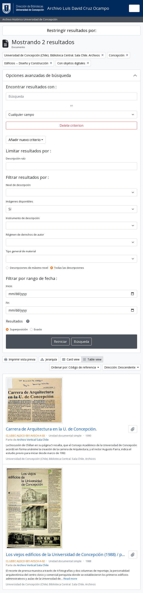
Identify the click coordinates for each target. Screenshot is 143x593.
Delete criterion (71, 125)
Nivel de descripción (18, 185)
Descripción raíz (16, 158)
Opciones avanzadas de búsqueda (38, 75)
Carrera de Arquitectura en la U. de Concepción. (51, 429)
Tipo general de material (21, 251)
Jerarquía (49, 359)
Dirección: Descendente (120, 367)
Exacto (38, 329)
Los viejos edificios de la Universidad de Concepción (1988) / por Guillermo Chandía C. (66, 554)
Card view (71, 359)
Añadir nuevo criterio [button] (25, 140)
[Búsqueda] (71, 96)
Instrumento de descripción (23, 218)
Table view (92, 359)
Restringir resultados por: (71, 30)
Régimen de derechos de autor (25, 234)
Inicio (9, 286)
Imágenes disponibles (19, 201)
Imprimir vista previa (19, 359)
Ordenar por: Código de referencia (74, 367)
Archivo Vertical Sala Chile (33, 439)
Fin (7, 303)
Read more (70, 578)
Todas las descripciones (69, 268)
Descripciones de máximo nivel (29, 268)
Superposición (19, 329)
